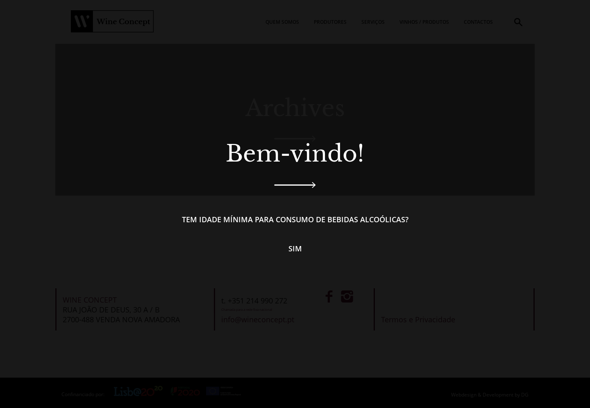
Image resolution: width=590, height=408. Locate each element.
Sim (295, 248)
